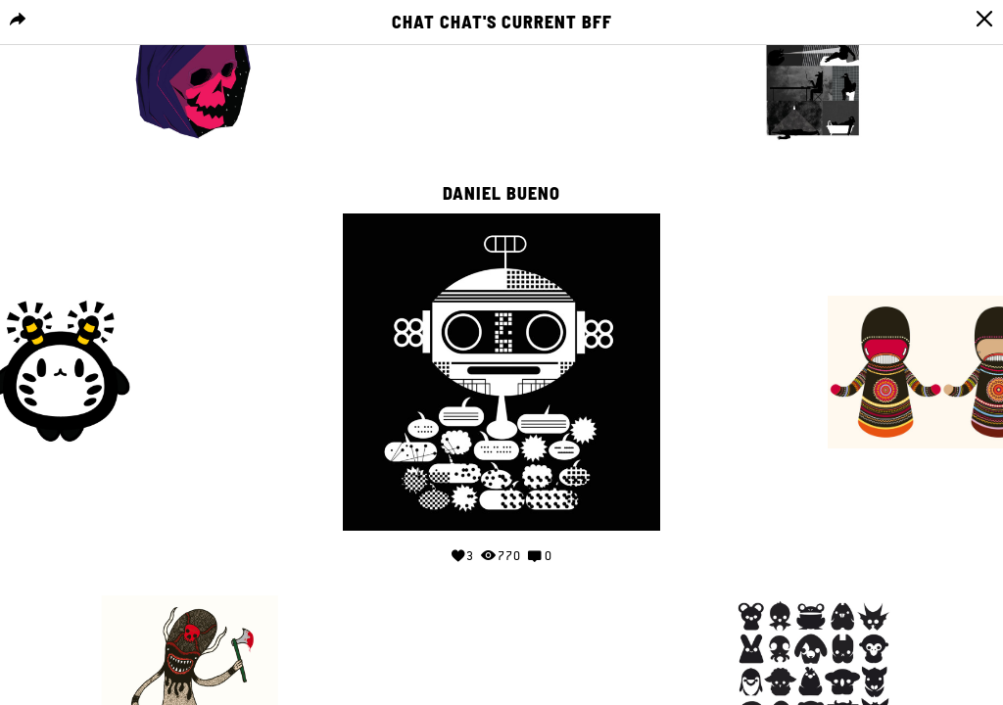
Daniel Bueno (501, 194)
